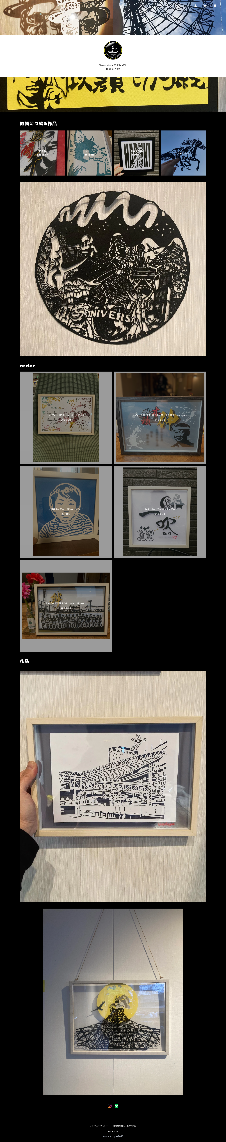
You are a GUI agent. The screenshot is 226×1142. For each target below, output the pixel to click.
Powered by (113, 1136)
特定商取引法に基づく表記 (124, 1126)
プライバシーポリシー (99, 1126)
